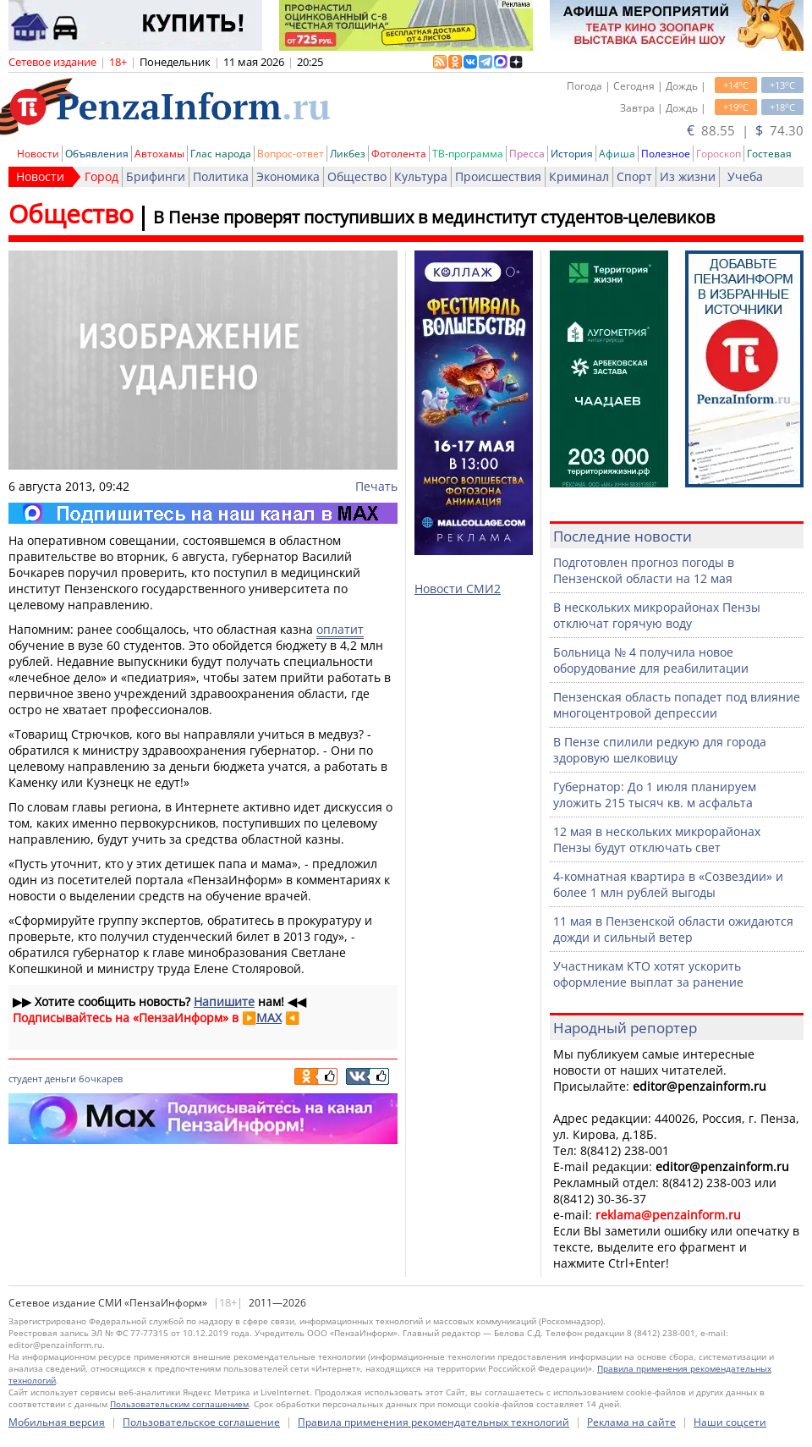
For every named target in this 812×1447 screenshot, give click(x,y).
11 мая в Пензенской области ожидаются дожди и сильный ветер (673, 929)
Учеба (745, 176)
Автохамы (159, 153)
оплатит (340, 629)
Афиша (617, 153)
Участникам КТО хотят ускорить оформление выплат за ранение (648, 974)
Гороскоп (718, 153)
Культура (420, 176)
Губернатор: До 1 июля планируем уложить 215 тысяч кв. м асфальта (654, 795)
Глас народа (220, 153)
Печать (376, 486)
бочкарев (101, 1078)
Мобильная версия (56, 1422)
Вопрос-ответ (290, 153)
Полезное (665, 153)
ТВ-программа (467, 153)
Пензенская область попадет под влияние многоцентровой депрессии (676, 705)
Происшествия (498, 176)
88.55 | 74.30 (745, 130)
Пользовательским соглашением (179, 1404)
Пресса (527, 153)
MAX (269, 1018)
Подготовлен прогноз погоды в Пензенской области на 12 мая (643, 570)
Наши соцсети (730, 1422)
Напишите (224, 1001)
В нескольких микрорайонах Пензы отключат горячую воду (656, 615)
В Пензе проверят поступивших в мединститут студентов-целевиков (434, 217)
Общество (357, 176)
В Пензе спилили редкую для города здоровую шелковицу (659, 750)
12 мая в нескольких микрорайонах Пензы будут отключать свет (656, 839)
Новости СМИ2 (457, 588)
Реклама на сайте (631, 1422)
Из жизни (688, 176)
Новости (38, 153)
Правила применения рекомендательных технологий (433, 1422)
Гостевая (769, 153)
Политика (221, 176)
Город (101, 176)
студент (25, 1078)
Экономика (288, 176)
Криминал (579, 176)
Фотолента (398, 153)
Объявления (97, 153)
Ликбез (347, 153)
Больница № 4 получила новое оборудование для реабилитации (651, 660)
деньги (60, 1078)
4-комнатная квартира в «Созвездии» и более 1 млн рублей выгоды (668, 884)
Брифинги (155, 176)
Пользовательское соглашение (201, 1422)
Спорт (634, 176)
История (572, 153)
